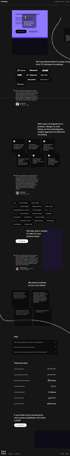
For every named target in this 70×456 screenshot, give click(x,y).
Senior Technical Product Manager (21, 374)
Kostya (9, 21)
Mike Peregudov (23, 192)
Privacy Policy (10, 453)
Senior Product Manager (19, 368)
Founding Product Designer (19, 386)
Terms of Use (17, 453)
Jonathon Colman (23, 267)
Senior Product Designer (19, 397)
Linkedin (62, 453)
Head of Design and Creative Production (22, 380)
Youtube (66, 453)
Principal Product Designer (19, 392)
